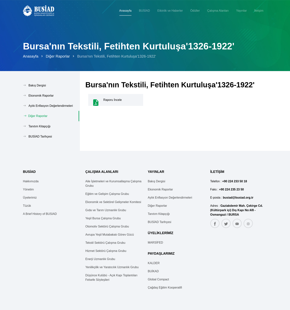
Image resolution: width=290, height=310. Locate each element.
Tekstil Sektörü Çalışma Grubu (105, 242)
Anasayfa (125, 10)
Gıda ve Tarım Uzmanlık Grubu (105, 210)
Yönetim (28, 189)
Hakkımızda (30, 181)
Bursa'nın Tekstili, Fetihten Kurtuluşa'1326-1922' (116, 56)
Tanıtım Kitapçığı (39, 126)
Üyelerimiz (30, 197)
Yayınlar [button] (241, 10)
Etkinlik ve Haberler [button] (170, 10)
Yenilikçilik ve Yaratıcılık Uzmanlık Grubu (112, 267)
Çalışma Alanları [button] (218, 10)
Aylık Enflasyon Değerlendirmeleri (50, 105)
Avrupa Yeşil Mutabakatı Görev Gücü (109, 234)
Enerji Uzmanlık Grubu (100, 258)
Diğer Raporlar (58, 56)
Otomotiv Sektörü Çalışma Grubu (107, 226)
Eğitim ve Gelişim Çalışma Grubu (107, 193)
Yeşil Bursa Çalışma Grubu (103, 218)
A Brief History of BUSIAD (40, 213)
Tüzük (27, 205)
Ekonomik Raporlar (41, 95)
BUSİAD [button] (144, 10)
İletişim (258, 10)
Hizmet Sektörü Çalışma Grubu (105, 250)
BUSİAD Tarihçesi (40, 136)
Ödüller (195, 10)
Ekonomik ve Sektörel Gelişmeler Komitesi (113, 201)
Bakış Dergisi (37, 85)
